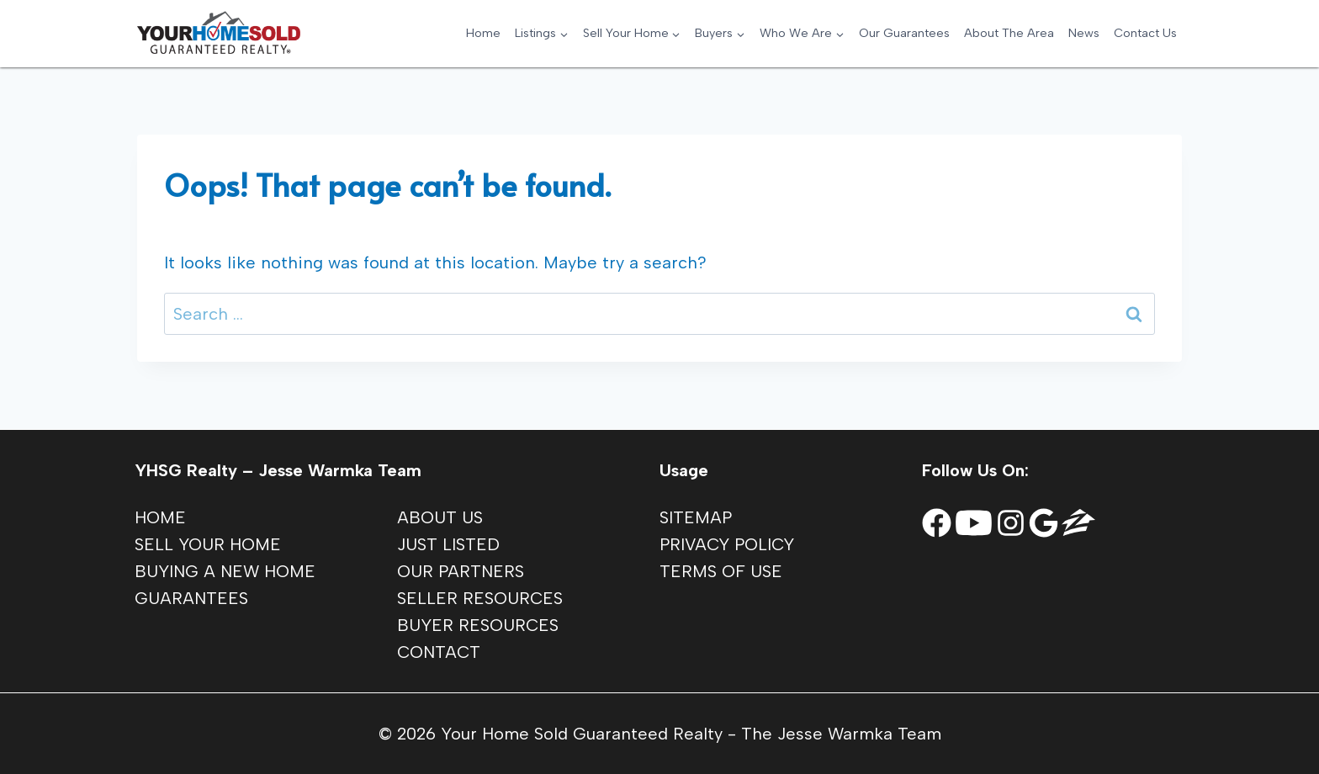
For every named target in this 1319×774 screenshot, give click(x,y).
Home (483, 32)
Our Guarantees (904, 32)
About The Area (1009, 32)
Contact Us (1145, 32)
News (1083, 32)
